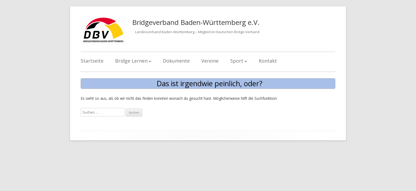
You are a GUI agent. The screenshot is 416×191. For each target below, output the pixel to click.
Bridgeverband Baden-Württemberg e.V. (195, 22)
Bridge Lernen (131, 61)
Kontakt (268, 61)
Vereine (210, 61)
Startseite (92, 61)
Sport (236, 61)
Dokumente (176, 61)
